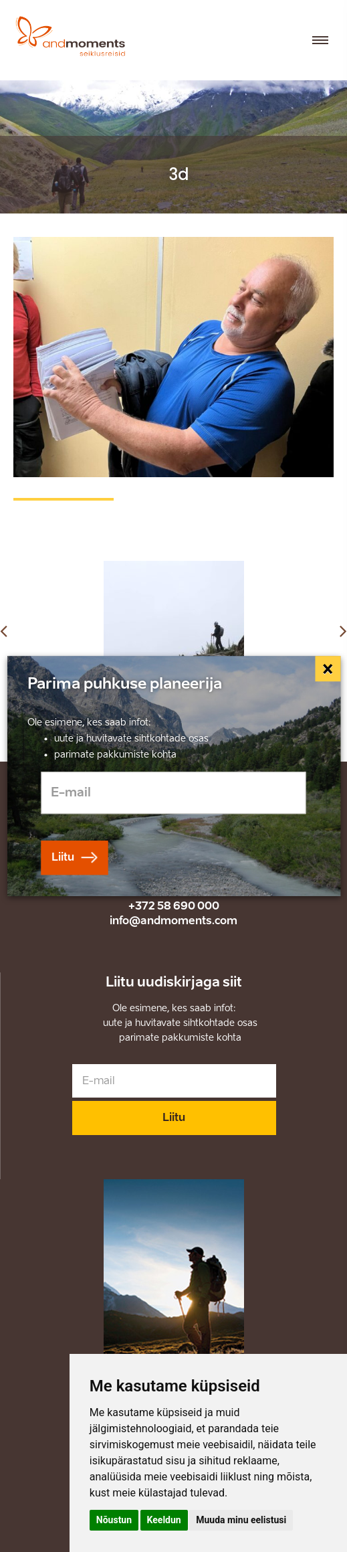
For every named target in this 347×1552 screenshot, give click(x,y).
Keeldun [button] (164, 1520)
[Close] (328, 668)
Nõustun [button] (114, 1520)
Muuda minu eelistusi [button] (241, 1520)
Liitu (173, 1117)
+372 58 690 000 (173, 905)
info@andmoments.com (173, 920)
